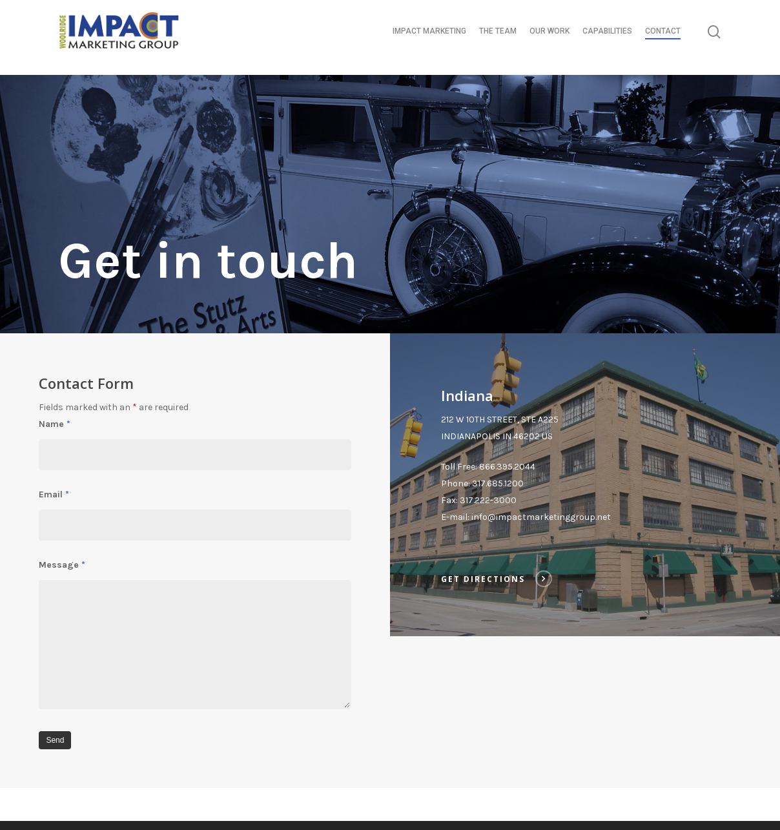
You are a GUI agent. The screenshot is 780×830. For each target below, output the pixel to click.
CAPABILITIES (607, 37)
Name (54, 424)
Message (62, 564)
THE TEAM (498, 37)
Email (54, 494)
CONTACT (663, 37)
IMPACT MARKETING (429, 37)
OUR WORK (549, 37)
